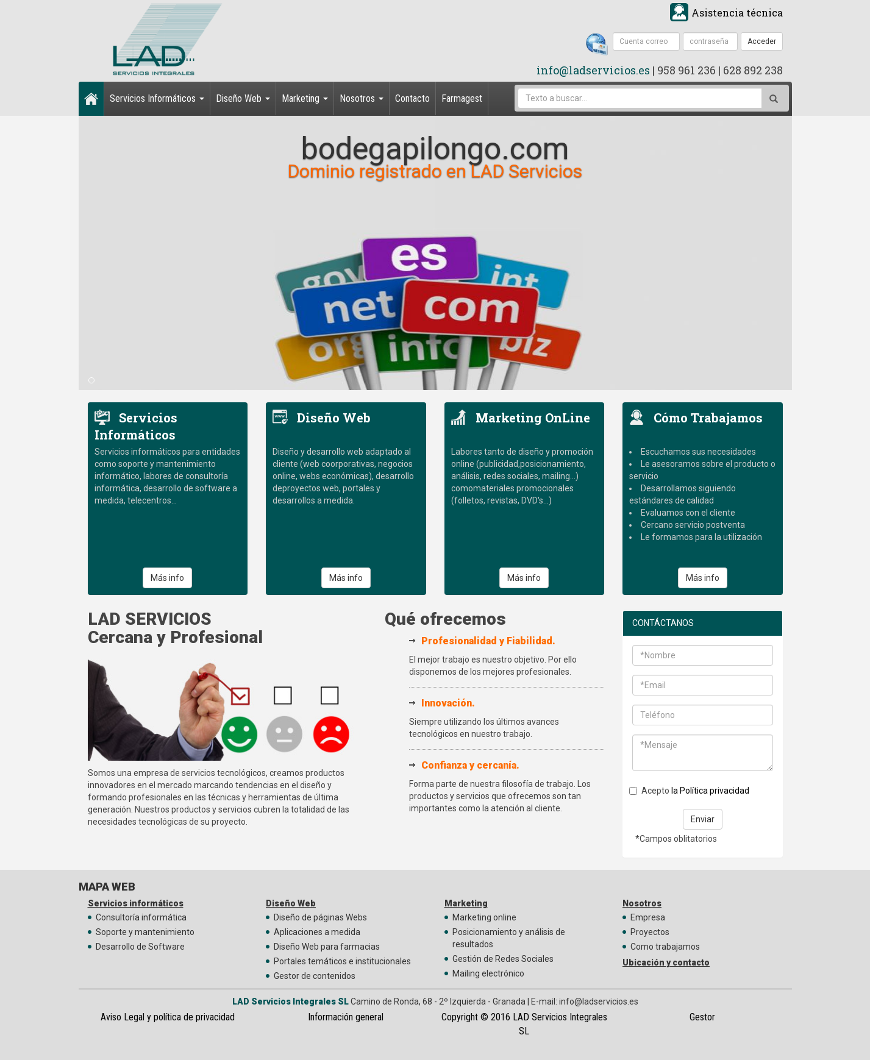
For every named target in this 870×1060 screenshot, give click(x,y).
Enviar (703, 819)
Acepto (689, 790)
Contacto (412, 98)
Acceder (761, 41)
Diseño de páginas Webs (320, 917)
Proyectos (649, 932)
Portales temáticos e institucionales (342, 961)
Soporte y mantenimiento (145, 932)
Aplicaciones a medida (317, 932)
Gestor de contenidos (314, 976)
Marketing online (484, 917)
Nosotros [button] (361, 98)
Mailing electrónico (488, 973)
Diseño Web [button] (243, 98)
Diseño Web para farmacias (327, 947)
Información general (345, 1017)
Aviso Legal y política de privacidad (168, 1017)
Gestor (702, 1017)
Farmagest (461, 98)
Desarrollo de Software (140, 947)
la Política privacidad (710, 790)
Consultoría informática (141, 917)
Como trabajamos (665, 947)
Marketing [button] (305, 98)
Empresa (647, 917)
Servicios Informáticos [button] (157, 98)
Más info (167, 578)
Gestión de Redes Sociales (503, 959)
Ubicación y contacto (666, 962)
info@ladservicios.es (593, 70)
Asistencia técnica (737, 12)
